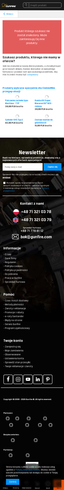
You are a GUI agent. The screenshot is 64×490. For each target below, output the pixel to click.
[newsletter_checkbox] (4, 183)
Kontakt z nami (32, 203)
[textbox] (42, 5)
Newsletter (32, 155)
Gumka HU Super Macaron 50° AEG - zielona (43, 103)
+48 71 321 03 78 (36, 211)
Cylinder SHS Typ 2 (14, 120)
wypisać (7, 177)
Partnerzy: (8, 450)
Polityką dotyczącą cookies (27, 470)
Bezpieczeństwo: (11, 435)
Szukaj (26, 6)
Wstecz (8, 14)
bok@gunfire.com (36, 236)
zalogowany (32, 74)
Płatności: (8, 413)
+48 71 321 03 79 (36, 219)
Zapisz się (52, 167)
